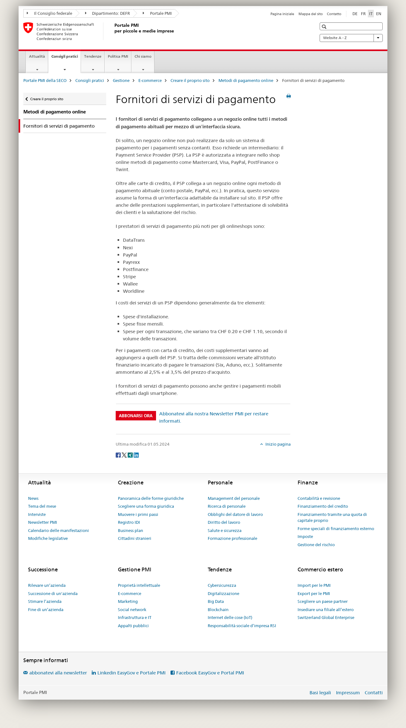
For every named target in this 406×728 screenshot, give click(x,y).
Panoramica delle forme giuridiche (151, 498)
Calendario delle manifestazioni (58, 530)
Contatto (334, 14)
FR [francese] (363, 13)
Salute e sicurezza (224, 530)
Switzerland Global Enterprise (326, 617)
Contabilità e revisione (319, 498)
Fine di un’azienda (45, 609)
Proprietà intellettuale (139, 585)
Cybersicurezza (222, 585)
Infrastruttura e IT (134, 617)
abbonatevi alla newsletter (58, 673)
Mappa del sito (311, 14)
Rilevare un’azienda (47, 585)
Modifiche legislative (48, 538)
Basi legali (320, 693)
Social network (132, 609)
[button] (325, 27)
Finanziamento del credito (323, 506)
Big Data (216, 601)
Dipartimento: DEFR (107, 13)
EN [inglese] (378, 13)
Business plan (130, 530)
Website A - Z (351, 37)
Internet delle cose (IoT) (230, 617)
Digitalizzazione (223, 593)
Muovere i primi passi (138, 514)
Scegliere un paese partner (323, 601)
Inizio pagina (277, 444)
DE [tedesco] (354, 13)
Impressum (348, 693)
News (33, 498)
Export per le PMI (314, 593)
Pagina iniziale (282, 14)
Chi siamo (143, 56)
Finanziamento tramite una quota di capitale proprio (332, 517)
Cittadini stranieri (134, 538)
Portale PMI (157, 13)
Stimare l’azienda (44, 601)
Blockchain (218, 609)
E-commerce (150, 80)
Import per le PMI (314, 585)
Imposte (305, 536)
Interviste (37, 514)
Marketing (128, 601)
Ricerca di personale (227, 506)
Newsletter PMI (42, 522)
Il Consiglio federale (49, 13)
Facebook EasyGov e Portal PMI (210, 673)
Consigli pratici (66, 58)
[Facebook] (119, 454)
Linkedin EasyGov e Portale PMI (131, 673)
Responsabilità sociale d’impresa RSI (242, 625)
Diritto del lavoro (224, 522)
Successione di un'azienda (53, 593)
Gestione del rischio (316, 544)
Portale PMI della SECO (45, 80)
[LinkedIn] (136, 454)
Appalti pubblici (133, 625)
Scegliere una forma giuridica (146, 506)
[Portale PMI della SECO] (113, 31)
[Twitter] (125, 454)
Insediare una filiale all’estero (326, 609)
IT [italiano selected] (371, 13)
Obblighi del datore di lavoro (235, 514)
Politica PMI (118, 56)
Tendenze (93, 56)
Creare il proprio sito (190, 80)
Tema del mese (42, 506)
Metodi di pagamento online (245, 80)
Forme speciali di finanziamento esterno (336, 528)
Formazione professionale (232, 538)
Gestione (121, 80)
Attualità (37, 56)
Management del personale (234, 498)
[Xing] (131, 454)
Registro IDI (129, 522)
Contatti (374, 693)
